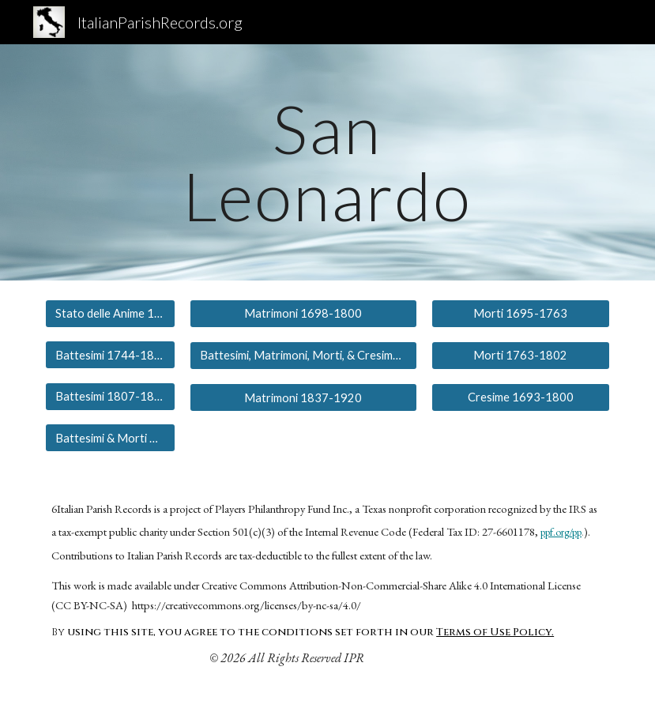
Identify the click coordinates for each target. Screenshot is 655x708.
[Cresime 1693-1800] (520, 396)
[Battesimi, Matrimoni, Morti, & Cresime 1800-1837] (303, 355)
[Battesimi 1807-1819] (110, 396)
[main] (327, 162)
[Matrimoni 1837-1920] (303, 397)
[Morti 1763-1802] (520, 355)
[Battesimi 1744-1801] (110, 355)
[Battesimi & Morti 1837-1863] (110, 438)
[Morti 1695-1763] (520, 314)
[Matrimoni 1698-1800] (303, 314)
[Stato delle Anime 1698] (110, 314)
